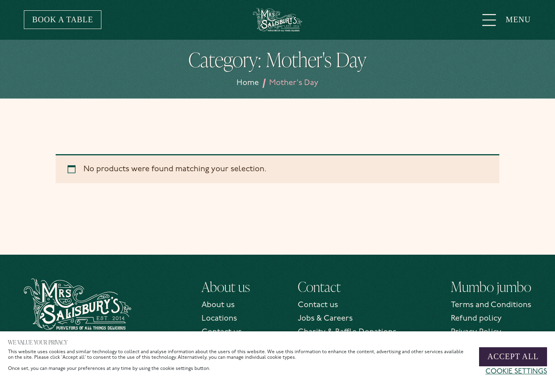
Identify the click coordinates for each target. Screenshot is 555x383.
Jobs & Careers (325, 319)
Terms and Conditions (491, 305)
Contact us (318, 305)
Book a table (62, 19)
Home (248, 83)
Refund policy (476, 319)
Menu (506, 19)
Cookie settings (516, 371)
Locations (219, 319)
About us (218, 305)
